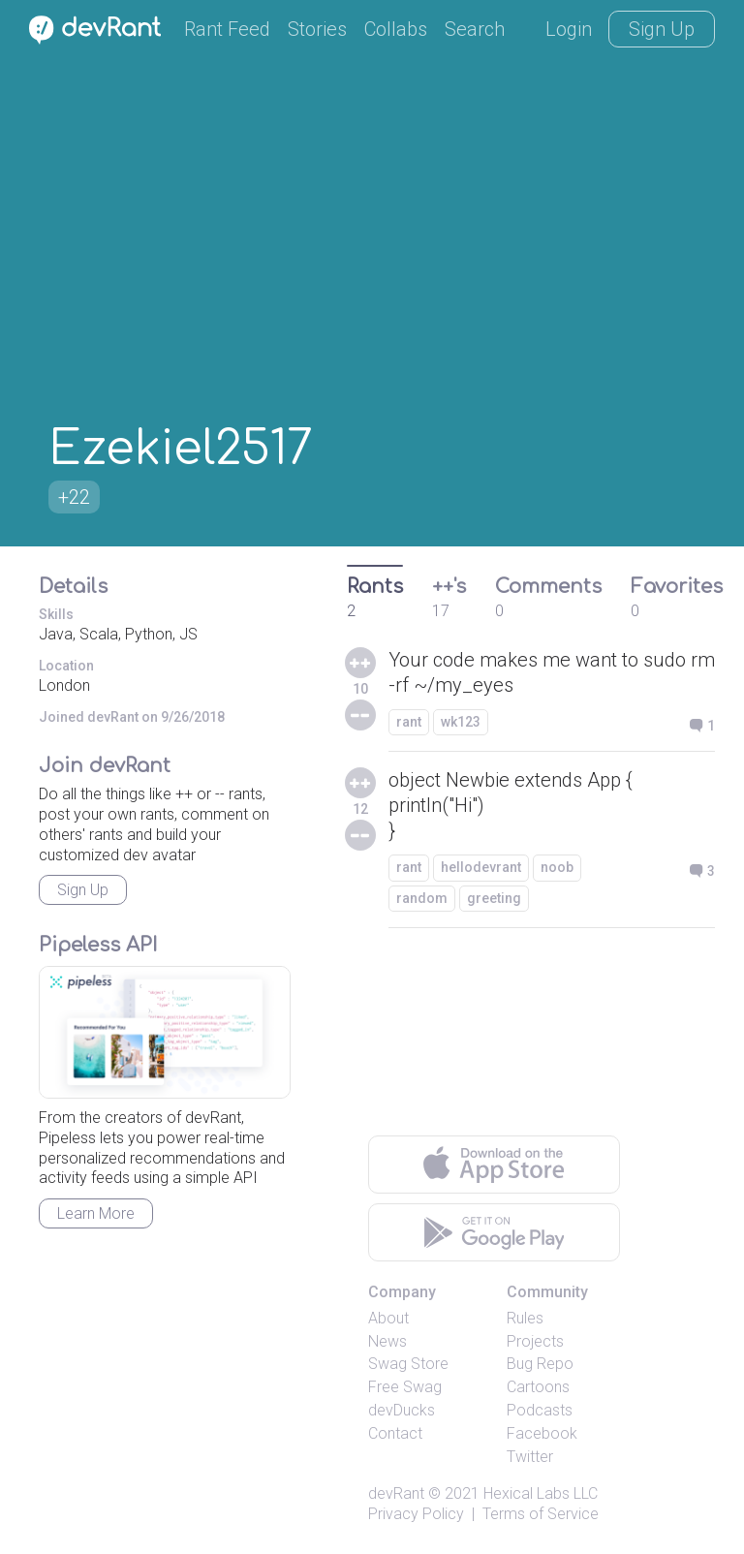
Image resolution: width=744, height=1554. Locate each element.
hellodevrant (481, 867)
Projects (535, 1341)
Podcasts (540, 1410)
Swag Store (408, 1363)
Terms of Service (540, 1514)
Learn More (96, 1213)
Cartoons (538, 1387)
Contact (395, 1433)
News (387, 1341)
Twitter (530, 1456)
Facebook (542, 1433)
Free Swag (405, 1387)
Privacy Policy (416, 1514)
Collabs (395, 29)
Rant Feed (227, 29)
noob (557, 867)
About (388, 1318)
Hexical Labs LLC (540, 1493)
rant (408, 722)
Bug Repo (540, 1363)
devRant (396, 1493)
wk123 (460, 722)
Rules (525, 1318)
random (422, 898)
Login (568, 29)
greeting (494, 898)
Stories (317, 29)
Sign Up (662, 29)
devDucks (401, 1410)
